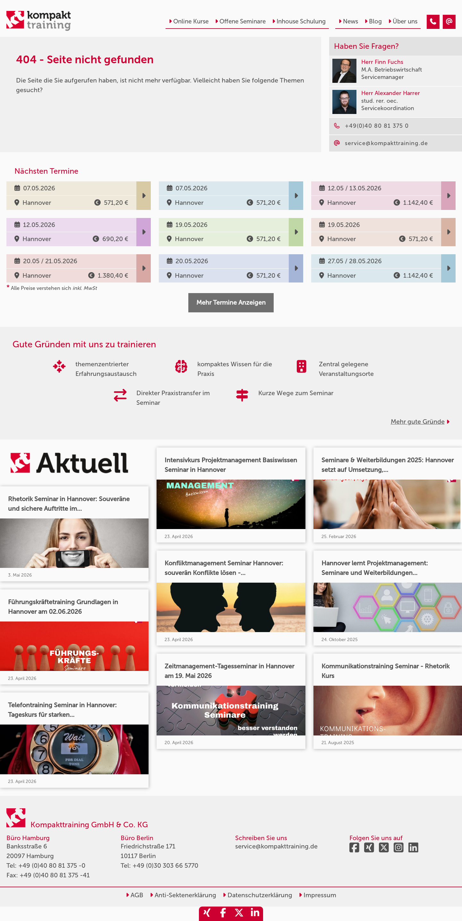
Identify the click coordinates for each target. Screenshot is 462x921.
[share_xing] (207, 914)
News (348, 21)
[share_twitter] (239, 914)
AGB (134, 895)
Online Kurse (189, 21)
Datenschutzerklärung (257, 895)
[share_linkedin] (255, 914)
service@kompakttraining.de (276, 846)
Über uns (402, 21)
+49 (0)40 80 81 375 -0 (51, 865)
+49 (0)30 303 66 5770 (165, 865)
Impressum (317, 895)
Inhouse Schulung (299, 21)
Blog (373, 21)
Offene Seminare (240, 21)
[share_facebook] (223, 914)
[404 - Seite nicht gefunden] (433, 22)
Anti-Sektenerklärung (183, 895)
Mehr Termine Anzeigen (231, 302)
